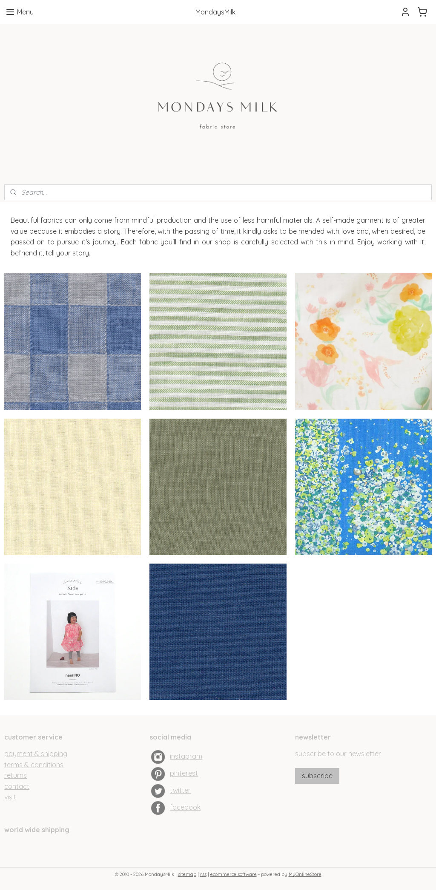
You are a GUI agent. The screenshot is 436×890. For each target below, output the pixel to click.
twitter (180, 790)
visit (10, 797)
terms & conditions (33, 764)
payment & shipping (35, 753)
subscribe (317, 775)
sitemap (187, 874)
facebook (185, 807)
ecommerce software (233, 874)
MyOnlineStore (305, 874)
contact (16, 786)
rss (203, 874)
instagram (186, 756)
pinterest (184, 773)
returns (15, 775)
